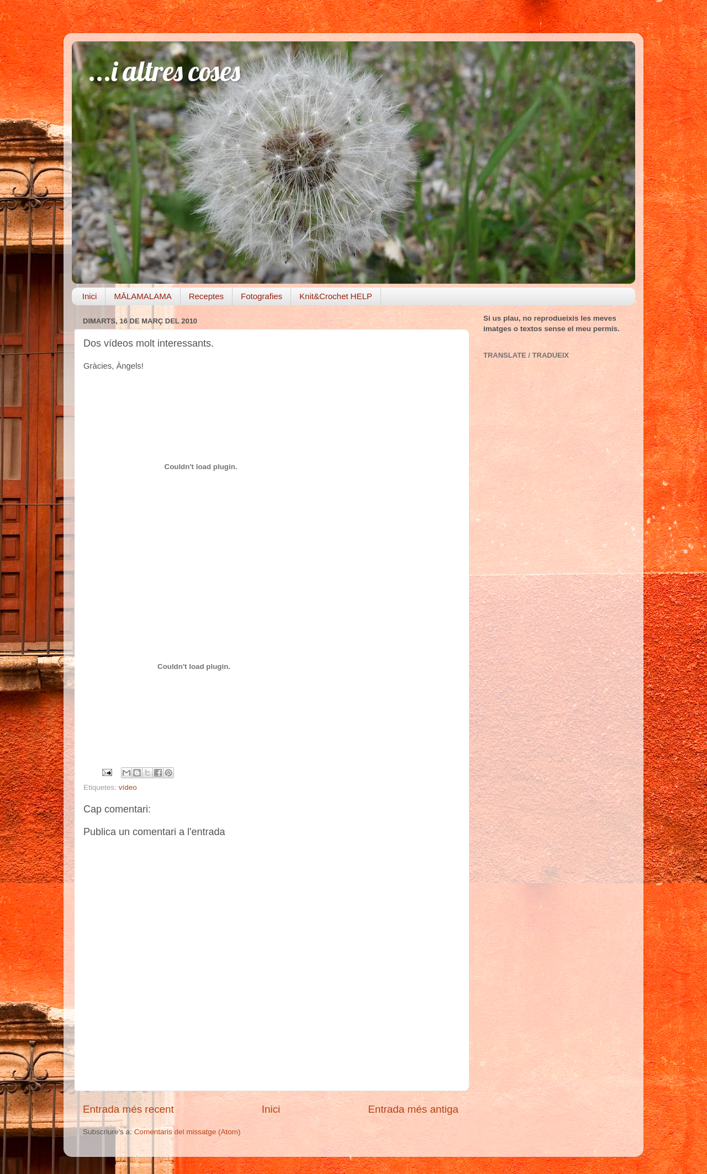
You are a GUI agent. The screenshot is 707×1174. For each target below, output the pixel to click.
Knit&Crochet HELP (335, 296)
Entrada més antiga (413, 1109)
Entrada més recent (128, 1109)
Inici (89, 296)
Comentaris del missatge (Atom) (187, 1132)
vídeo (128, 787)
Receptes (206, 296)
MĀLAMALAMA (142, 296)
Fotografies (261, 296)
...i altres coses (164, 71)
